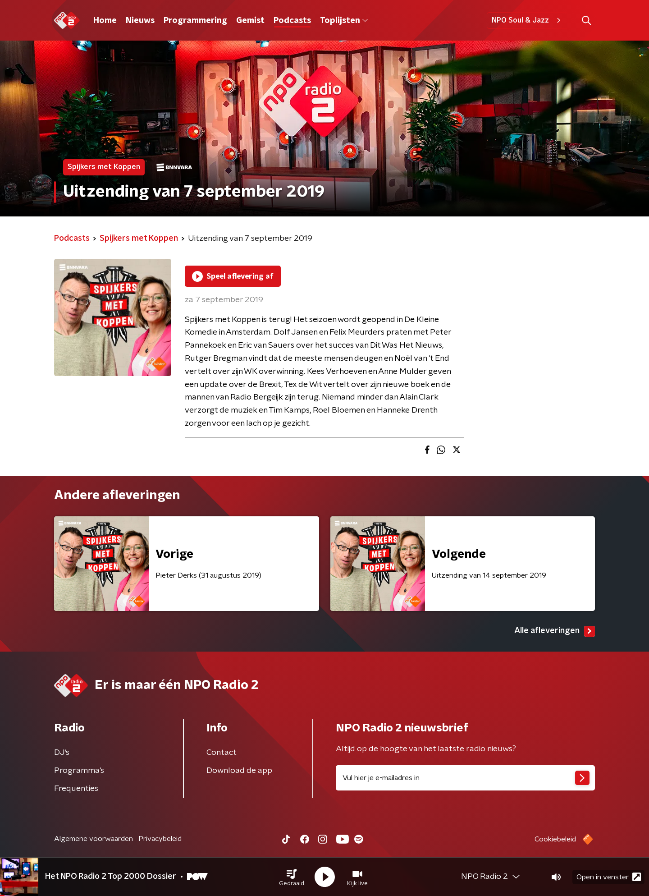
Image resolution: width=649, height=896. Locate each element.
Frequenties (76, 789)
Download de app (239, 771)
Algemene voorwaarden (93, 838)
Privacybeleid (160, 838)
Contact (221, 753)
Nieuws (140, 21)
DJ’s (61, 753)
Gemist (250, 21)
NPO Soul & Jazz (527, 20)
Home (105, 21)
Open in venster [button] (608, 877)
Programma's (79, 771)
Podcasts (292, 21)
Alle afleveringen (554, 631)
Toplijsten (344, 21)
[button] (291, 877)
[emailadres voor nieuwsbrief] (465, 777)
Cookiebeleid (555, 839)
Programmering (195, 21)
